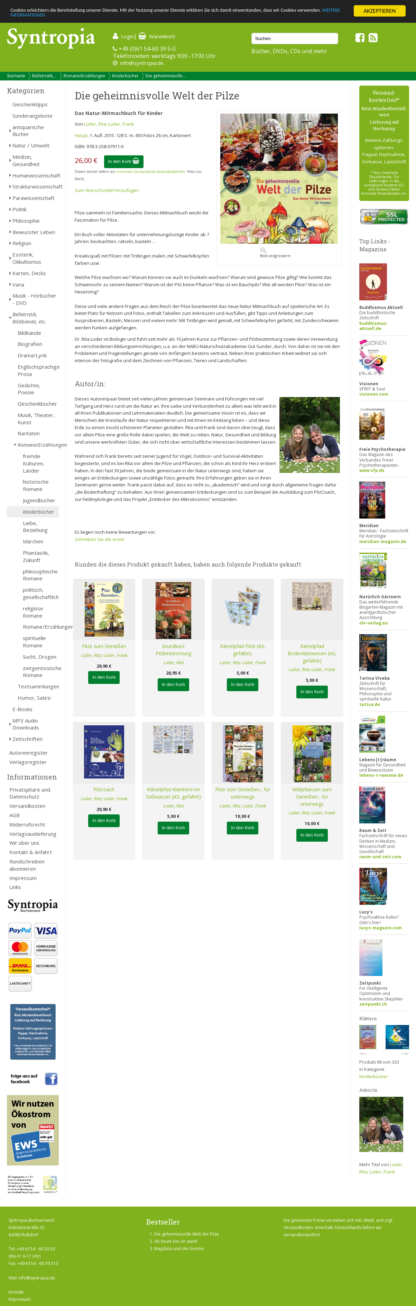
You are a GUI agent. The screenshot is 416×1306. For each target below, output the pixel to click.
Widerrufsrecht (27, 824)
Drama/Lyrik (32, 355)
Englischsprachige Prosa (38, 370)
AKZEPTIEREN (379, 10)
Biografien (30, 343)
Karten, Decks (29, 273)
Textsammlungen (38, 686)
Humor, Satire (34, 697)
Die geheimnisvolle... (166, 76)
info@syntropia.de (142, 62)
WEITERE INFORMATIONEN (92, 17)
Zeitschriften (27, 738)
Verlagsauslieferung (32, 833)
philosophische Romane (40, 575)
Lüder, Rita (173, 662)
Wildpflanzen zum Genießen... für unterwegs (312, 796)
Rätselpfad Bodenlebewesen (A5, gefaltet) (312, 653)
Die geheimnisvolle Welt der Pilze (186, 1234)
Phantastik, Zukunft (36, 556)
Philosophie (26, 220)
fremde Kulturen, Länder (33, 463)
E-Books (22, 709)
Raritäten (29, 433)
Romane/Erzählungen (84, 76)
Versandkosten (27, 805)
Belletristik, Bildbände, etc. (29, 318)
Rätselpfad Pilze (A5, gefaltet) (243, 650)
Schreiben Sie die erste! (99, 539)
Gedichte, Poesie (29, 389)
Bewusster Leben (33, 232)
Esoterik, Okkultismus (26, 258)
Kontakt (16, 1292)
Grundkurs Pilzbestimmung (173, 650)
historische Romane (36, 485)
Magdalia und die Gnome (179, 1248)
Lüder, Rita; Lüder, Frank (109, 124)
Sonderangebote (32, 115)
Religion (21, 243)
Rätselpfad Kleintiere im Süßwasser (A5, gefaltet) (173, 793)
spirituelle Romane (34, 642)
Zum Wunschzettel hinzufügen (107, 190)
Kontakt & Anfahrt (30, 852)
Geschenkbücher (37, 403)
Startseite (16, 76)
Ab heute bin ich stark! (175, 1241)
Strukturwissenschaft (35, 186)
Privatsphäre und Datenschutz (29, 793)
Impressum (23, 877)
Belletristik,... (44, 76)
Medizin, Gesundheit (26, 160)
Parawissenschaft (33, 197)
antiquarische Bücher (28, 131)
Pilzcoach (103, 789)
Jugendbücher (39, 500)
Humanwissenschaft (35, 175)
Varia (18, 284)
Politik (19, 209)
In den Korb (124, 161)
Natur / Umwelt (30, 145)
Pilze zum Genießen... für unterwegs (242, 793)
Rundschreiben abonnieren (27, 865)
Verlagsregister (28, 761)
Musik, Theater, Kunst (36, 419)
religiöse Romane (33, 612)
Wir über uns (24, 842)
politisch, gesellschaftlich (41, 593)
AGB (14, 815)
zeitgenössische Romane (41, 672)
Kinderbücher (125, 76)
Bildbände (29, 332)
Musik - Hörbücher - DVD (34, 299)
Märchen (33, 541)
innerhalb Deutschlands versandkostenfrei (150, 171)
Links (15, 886)
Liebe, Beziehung (35, 527)
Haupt (81, 135)
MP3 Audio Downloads (25, 724)
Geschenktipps (30, 104)
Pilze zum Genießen (104, 646)
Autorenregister (28, 752)
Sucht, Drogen (39, 656)
